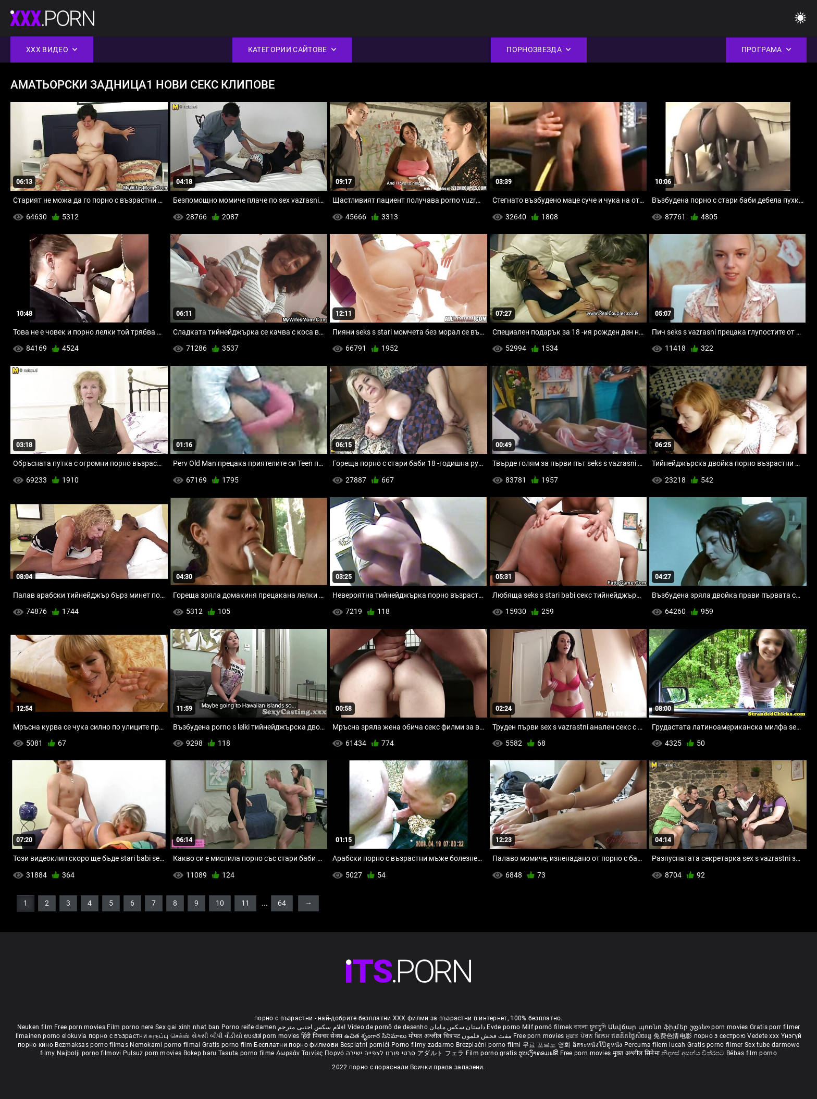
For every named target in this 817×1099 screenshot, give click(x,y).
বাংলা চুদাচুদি (590, 1027)
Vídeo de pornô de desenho (388, 1027)
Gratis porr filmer (775, 1027)
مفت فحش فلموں (487, 1036)
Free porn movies (80, 1027)
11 (245, 903)
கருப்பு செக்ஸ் (169, 1036)
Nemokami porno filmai (166, 1044)
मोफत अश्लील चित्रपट (435, 1036)
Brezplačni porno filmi (489, 1044)
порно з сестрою (720, 1036)
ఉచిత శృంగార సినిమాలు (376, 1036)
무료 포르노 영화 (548, 1044)
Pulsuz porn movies (153, 1053)
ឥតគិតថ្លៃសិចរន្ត (632, 1036)
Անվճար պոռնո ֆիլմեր (649, 1027)
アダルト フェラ (440, 1053)
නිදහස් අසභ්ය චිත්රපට (693, 1053)
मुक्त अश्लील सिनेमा (637, 1053)
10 (220, 903)
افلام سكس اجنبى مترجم (311, 1027)
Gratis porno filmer (716, 1044)
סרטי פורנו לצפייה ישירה (381, 1053)
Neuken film (35, 1027)
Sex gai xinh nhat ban (187, 1027)
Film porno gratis (492, 1053)
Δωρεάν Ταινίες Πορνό (311, 1053)
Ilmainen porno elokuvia (52, 1036)
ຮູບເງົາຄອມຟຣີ (539, 1053)
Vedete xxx (763, 1036)
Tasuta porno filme (247, 1053)
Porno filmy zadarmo (423, 1044)
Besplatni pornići (365, 1044)
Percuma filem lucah (655, 1044)
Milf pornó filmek (547, 1027)
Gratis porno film (228, 1044)
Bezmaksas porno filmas (92, 1044)
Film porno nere (130, 1027)
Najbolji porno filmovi (89, 1053)
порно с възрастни (118, 1036)
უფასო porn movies (720, 1027)
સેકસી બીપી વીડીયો (217, 1036)
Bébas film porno (751, 1053)
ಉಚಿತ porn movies (272, 1036)
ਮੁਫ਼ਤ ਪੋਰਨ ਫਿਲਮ (589, 1036)
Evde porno (503, 1027)
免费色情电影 (673, 1036)
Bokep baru (200, 1053)
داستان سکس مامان (457, 1027)
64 (282, 903)
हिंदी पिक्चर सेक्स (321, 1036)
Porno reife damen (248, 1027)
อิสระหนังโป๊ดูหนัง (598, 1044)
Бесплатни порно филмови (297, 1044)
